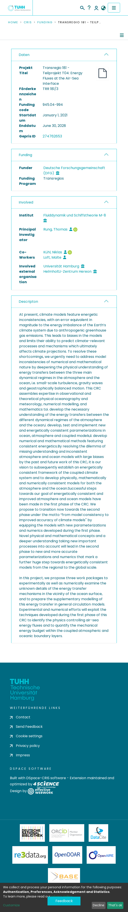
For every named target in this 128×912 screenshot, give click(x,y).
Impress (20, 755)
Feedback (64, 900)
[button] (103, 8)
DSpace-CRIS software (46, 777)
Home (13, 22)
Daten (24, 54)
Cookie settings (26, 736)
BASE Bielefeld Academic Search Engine (64, 876)
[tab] (64, 55)
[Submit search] (82, 7)
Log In (96, 8)
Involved (26, 202)
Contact (20, 717)
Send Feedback (26, 726)
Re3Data (30, 854)
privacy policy (61, 896)
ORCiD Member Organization (66, 833)
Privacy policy (25, 745)
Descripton (28, 301)
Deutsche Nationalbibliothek (32, 833)
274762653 (52, 136)
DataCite (98, 833)
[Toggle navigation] (114, 8)
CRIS (28, 22)
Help (89, 8)
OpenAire (101, 855)
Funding (45, 22)
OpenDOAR (67, 855)
